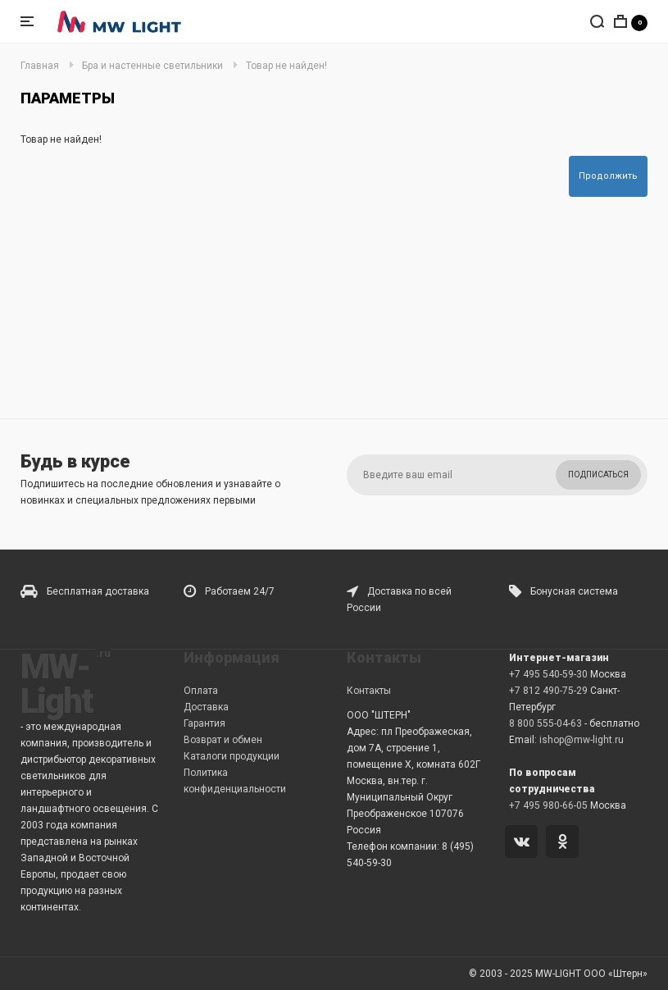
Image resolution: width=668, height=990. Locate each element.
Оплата (201, 690)
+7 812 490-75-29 (548, 690)
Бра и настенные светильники (152, 65)
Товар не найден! (286, 65)
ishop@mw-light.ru (581, 740)
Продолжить (608, 176)
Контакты (369, 690)
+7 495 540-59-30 (548, 674)
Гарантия (204, 723)
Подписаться (598, 474)
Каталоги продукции (231, 756)
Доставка (206, 707)
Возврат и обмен (223, 740)
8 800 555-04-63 (545, 723)
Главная (39, 65)
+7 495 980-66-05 (548, 805)
